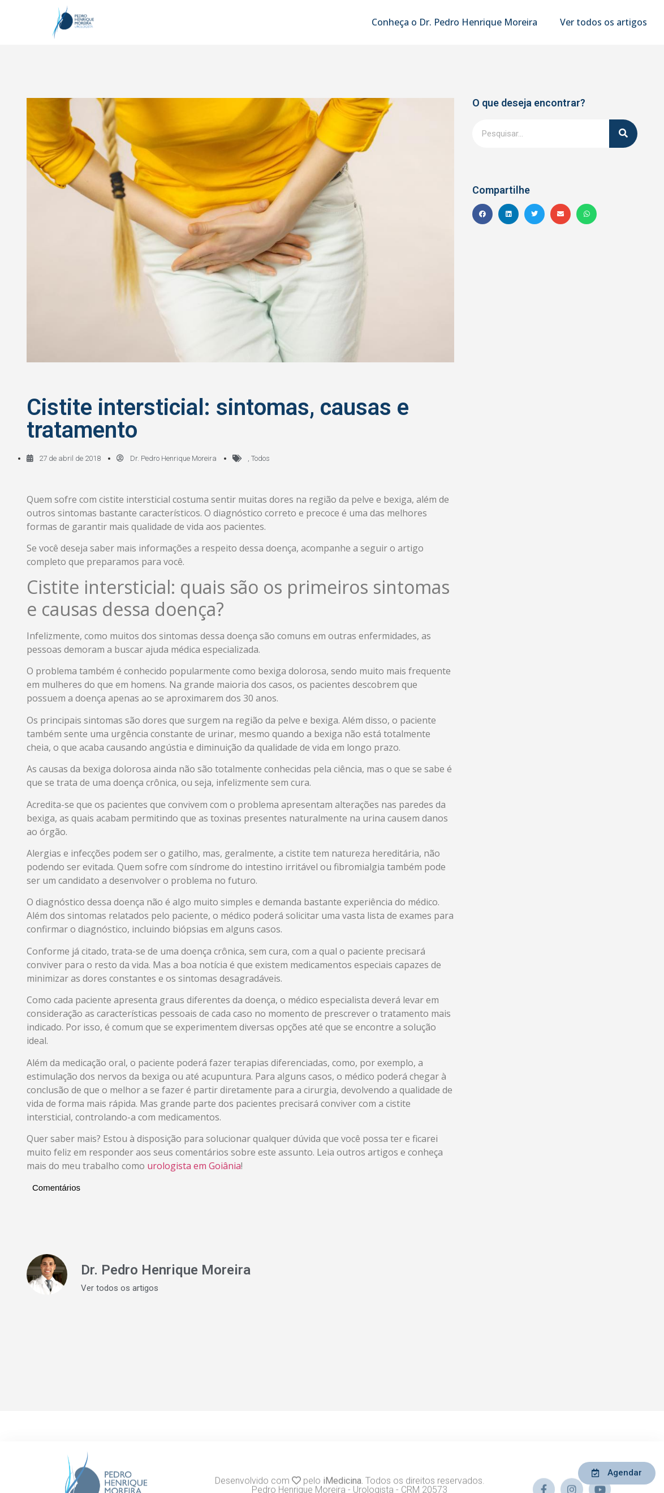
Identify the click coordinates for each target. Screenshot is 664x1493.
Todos (260, 458)
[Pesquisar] (623, 133)
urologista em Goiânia (194, 1166)
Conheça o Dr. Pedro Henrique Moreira (454, 22)
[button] (482, 214)
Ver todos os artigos (603, 22)
